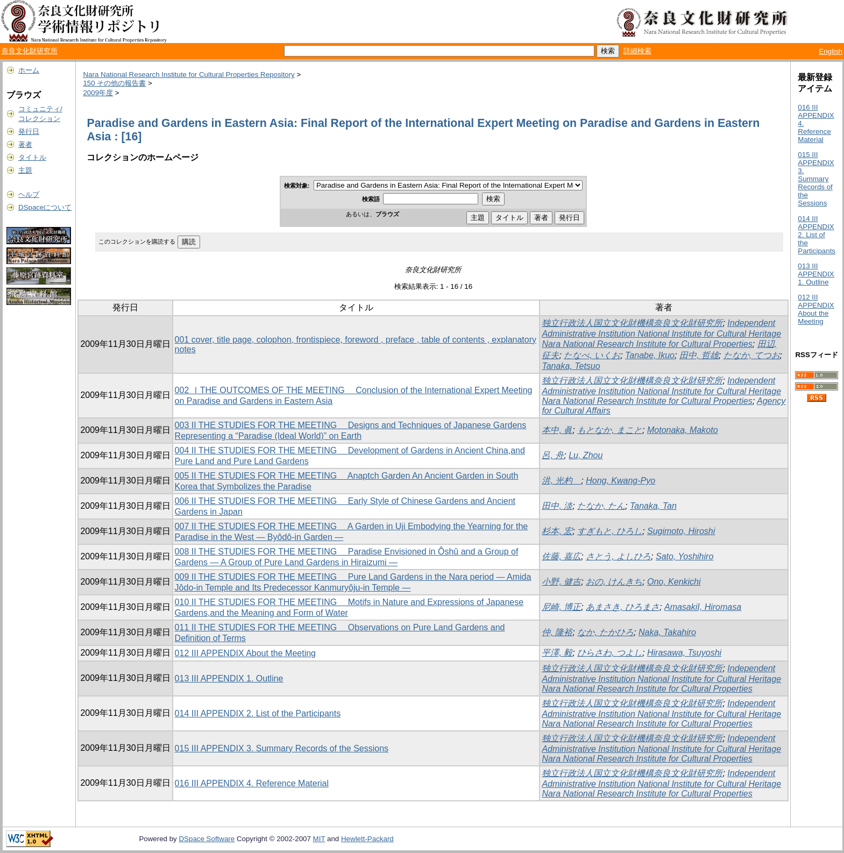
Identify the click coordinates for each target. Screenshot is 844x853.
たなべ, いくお (592, 355)
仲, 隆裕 (557, 632)
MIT (319, 839)
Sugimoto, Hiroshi (681, 531)
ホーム (28, 70)
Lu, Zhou (585, 455)
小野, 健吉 (561, 581)
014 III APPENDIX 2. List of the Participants (258, 713)
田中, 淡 (557, 505)
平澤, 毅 (557, 652)
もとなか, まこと (609, 430)
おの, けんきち (614, 581)
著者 (25, 144)
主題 (25, 170)
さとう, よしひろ (618, 556)
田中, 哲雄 (699, 355)
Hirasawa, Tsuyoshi (684, 652)
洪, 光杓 (561, 480)
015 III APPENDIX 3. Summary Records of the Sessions (282, 748)
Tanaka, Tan (653, 505)
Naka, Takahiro (667, 632)
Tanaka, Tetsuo (571, 366)
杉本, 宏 (557, 531)
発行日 (28, 131)
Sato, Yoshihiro (684, 556)
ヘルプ (28, 194)
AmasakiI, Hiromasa (702, 607)
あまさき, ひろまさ (622, 607)
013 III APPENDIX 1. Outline (229, 678)
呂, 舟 (553, 455)
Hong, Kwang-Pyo (620, 480)
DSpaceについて (45, 207)
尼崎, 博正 (561, 607)
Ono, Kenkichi (674, 581)
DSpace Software (207, 839)
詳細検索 (637, 51)
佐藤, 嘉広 (561, 556)
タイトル (32, 157)
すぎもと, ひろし (609, 531)
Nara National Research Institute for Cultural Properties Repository (188, 74)
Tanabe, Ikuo (650, 355)
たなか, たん (601, 505)
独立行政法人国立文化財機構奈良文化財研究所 (632, 323)
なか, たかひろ (605, 632)
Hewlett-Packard (367, 839)
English (830, 51)
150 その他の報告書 (114, 83)
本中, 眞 (557, 430)
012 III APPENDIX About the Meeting (245, 653)
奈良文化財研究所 (30, 51)
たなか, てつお (752, 355)
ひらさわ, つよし (609, 652)
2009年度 (98, 93)
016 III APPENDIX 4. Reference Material (252, 783)
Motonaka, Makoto (682, 430)
